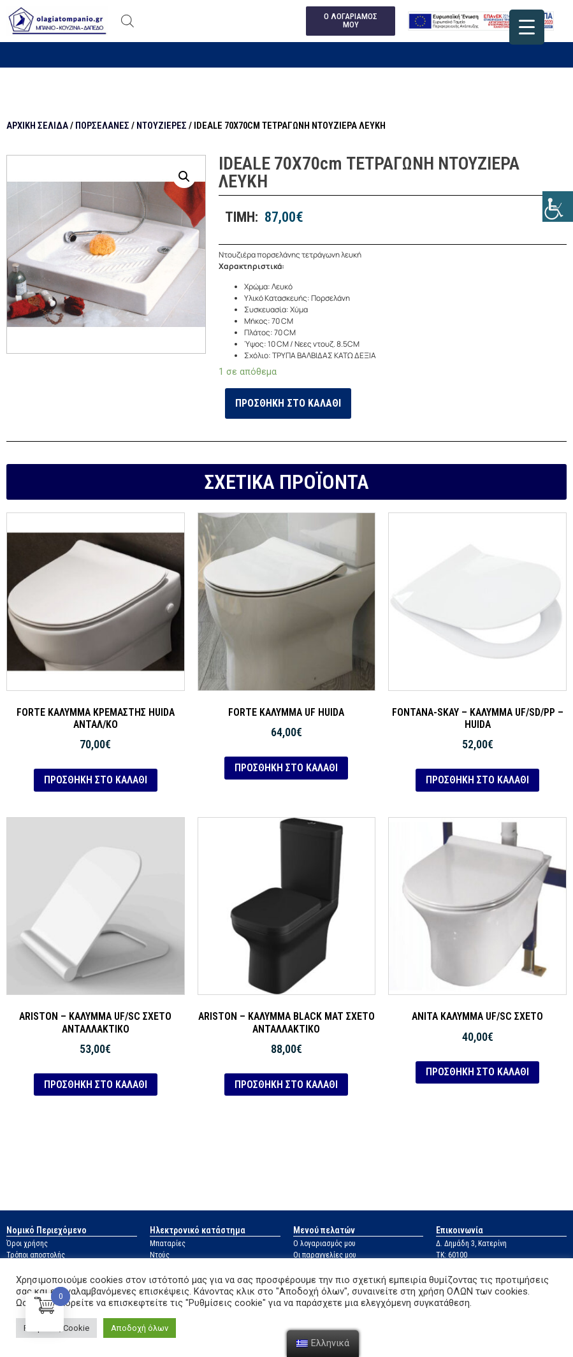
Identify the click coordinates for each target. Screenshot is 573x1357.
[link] (557, 206)
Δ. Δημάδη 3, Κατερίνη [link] (471, 1244)
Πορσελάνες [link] (102, 125)
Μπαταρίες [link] (167, 1244)
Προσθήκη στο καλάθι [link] (288, 403)
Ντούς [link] (160, 1255)
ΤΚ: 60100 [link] (451, 1255)
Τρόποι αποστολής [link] (35, 1255)
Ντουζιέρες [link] (161, 125)
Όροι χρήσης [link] (27, 1244)
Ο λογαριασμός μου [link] (324, 1244)
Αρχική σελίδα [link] (37, 125)
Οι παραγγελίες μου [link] (324, 1255)
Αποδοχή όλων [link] (139, 1328)
